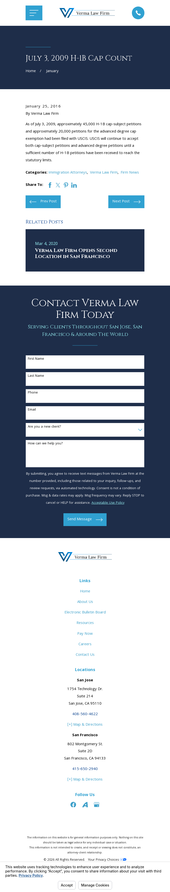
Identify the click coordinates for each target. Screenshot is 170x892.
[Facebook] (73, 804)
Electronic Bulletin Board (85, 612)
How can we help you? (45, 444)
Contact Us (85, 655)
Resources (85, 623)
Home (85, 591)
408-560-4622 (85, 714)
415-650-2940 (85, 769)
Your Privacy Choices (107, 860)
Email (32, 410)
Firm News (130, 173)
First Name (36, 359)
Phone (33, 393)
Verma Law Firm (104, 173)
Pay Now (85, 634)
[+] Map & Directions (85, 725)
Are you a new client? (44, 427)
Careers (85, 644)
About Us (85, 602)
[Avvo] (85, 804)
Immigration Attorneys (67, 173)
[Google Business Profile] (96, 804)
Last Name (36, 376)
